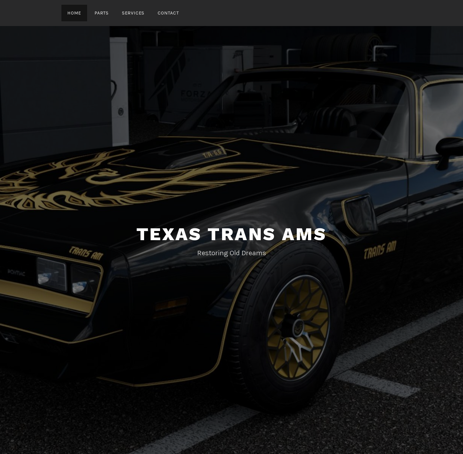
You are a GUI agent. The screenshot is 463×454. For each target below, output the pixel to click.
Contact (168, 13)
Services (133, 13)
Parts (101, 13)
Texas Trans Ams (231, 234)
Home (74, 13)
